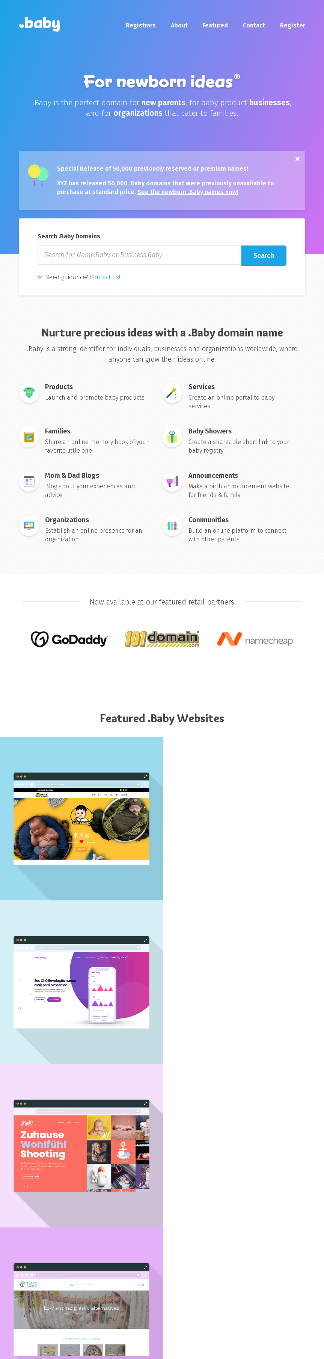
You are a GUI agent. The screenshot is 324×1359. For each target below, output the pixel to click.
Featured (215, 25)
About (179, 25)
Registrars (141, 25)
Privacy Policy (91, 1347)
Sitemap (135, 1347)
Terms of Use (40, 1347)
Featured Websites (190, 1297)
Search (264, 259)
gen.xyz (248, 1272)
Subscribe (209, 1203)
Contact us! (105, 281)
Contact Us (73, 1272)
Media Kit (71, 1285)
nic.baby (124, 1260)
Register (292, 25)
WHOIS (174, 1285)
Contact (254, 25)
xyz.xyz (247, 1260)
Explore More (162, 1085)
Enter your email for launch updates (162, 1186)
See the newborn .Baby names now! (188, 193)
